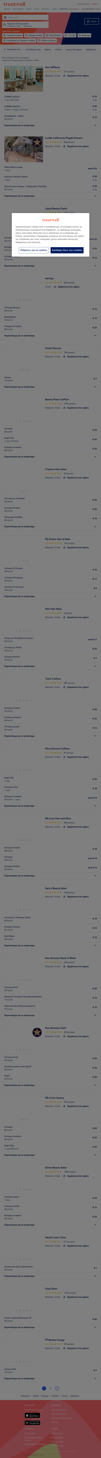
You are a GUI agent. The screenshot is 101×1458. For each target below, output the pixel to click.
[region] (50, 235)
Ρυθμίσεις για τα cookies (33, 250)
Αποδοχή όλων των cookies (67, 250)
